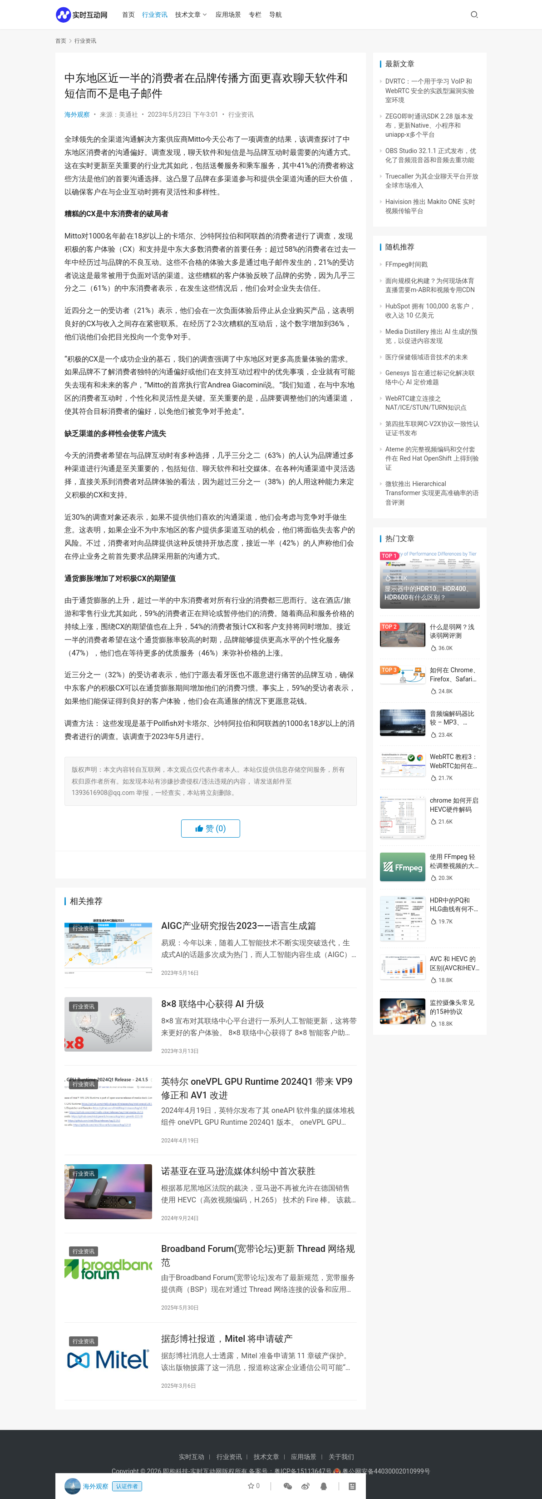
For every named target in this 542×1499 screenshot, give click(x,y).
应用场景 (229, 14)
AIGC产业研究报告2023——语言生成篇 (238, 926)
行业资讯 (156, 14)
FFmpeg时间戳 (406, 264)
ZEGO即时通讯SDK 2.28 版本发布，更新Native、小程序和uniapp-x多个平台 (429, 126)
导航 (276, 14)
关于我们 (341, 1456)
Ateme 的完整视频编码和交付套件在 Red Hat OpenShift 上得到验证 (432, 459)
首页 (129, 14)
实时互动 (191, 1456)
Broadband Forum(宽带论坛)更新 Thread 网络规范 (258, 1257)
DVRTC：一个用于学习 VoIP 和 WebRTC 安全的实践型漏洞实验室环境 (429, 91)
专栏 (256, 14)
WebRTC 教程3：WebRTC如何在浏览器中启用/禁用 (454, 765)
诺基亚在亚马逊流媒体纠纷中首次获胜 (238, 1172)
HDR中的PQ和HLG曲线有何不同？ (452, 909)
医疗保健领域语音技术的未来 (426, 357)
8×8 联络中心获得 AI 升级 (212, 1004)
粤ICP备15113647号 (303, 1471)
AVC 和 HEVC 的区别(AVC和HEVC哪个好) (454, 967)
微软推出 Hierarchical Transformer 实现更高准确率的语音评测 (432, 493)
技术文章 (189, 14)
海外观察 (77, 114)
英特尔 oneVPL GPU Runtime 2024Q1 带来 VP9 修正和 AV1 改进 (256, 1089)
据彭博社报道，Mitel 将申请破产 (227, 1340)
